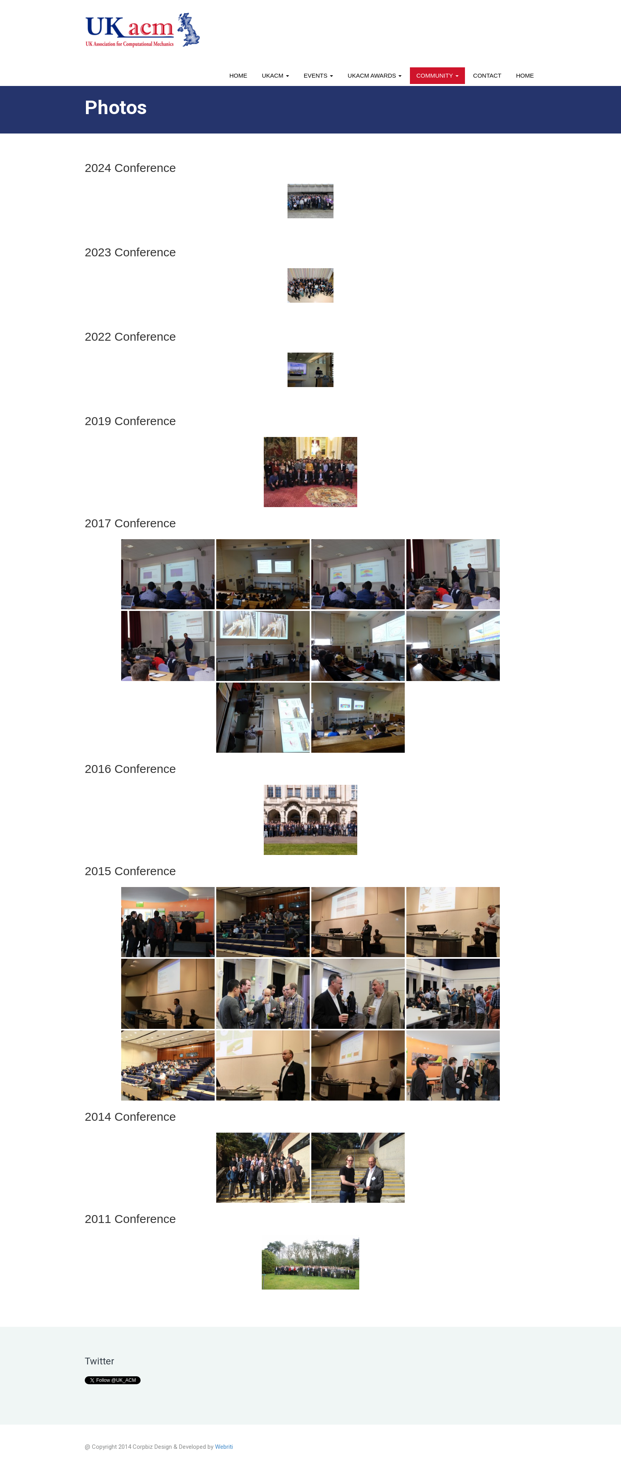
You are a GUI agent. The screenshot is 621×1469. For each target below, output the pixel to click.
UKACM (275, 75)
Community (437, 75)
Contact (487, 75)
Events (318, 75)
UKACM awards (375, 75)
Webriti (224, 1446)
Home (238, 75)
